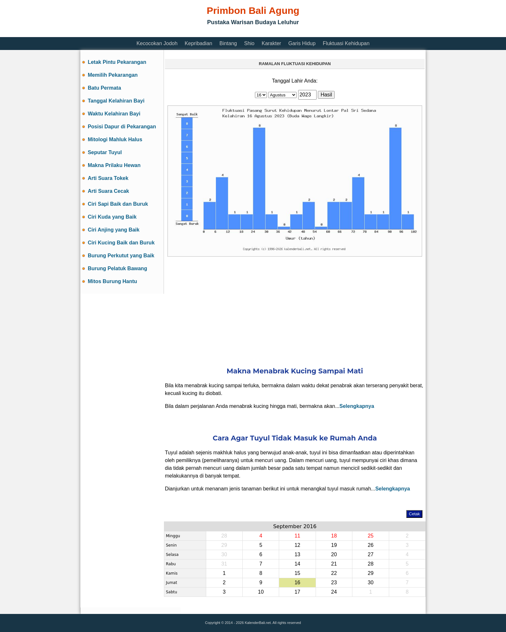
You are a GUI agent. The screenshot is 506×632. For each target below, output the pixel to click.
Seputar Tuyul (105, 152)
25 (370, 535)
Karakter (271, 43)
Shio (249, 43)
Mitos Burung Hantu (112, 281)
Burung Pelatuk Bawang (117, 268)
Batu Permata (104, 88)
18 (334, 535)
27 (370, 554)
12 (297, 545)
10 (261, 592)
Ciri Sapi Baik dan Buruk (118, 204)
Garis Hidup (301, 43)
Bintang (228, 43)
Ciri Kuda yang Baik (112, 217)
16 (297, 582)
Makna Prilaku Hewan (114, 165)
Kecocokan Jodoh (157, 43)
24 (334, 592)
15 (297, 573)
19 (334, 545)
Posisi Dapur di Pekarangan (122, 126)
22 (334, 573)
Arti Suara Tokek (108, 178)
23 (334, 582)
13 (297, 554)
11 (297, 535)
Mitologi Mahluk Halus (115, 139)
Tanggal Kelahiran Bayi (116, 101)
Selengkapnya (356, 406)
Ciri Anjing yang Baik (113, 229)
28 (370, 564)
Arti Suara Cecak (108, 191)
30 (370, 582)
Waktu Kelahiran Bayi (114, 113)
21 (334, 564)
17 (297, 592)
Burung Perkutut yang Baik (121, 255)
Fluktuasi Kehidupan (346, 43)
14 (297, 564)
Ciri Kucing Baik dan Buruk (121, 242)
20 (334, 554)
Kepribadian (198, 43)
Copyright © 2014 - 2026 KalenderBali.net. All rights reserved (253, 623)
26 (370, 545)
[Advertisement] (197, 33)
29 (370, 573)
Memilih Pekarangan (113, 75)
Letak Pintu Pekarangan (117, 62)
